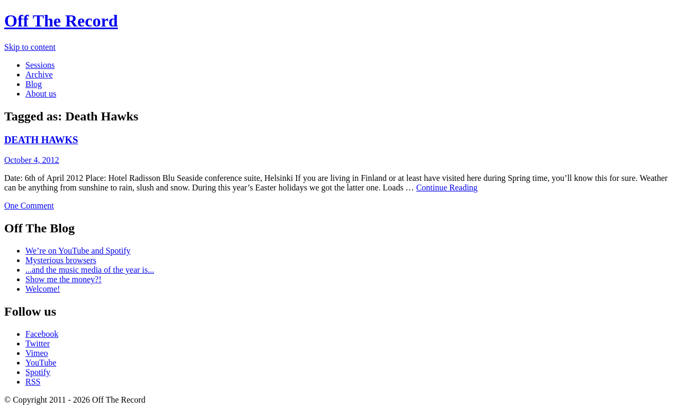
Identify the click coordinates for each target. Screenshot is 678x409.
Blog (33, 84)
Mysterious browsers (60, 260)
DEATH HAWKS (41, 139)
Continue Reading (447, 187)
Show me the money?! (63, 279)
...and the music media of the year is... (89, 269)
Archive (39, 74)
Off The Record (61, 20)
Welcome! (42, 288)
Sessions (40, 64)
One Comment (29, 205)
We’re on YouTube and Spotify (78, 250)
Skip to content (30, 46)
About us (40, 93)
